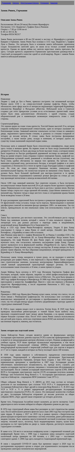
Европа (16, 3)
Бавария (53, 3)
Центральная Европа (30, 3)
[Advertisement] (37, 76)
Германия (44, 3)
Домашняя (6, 3)
